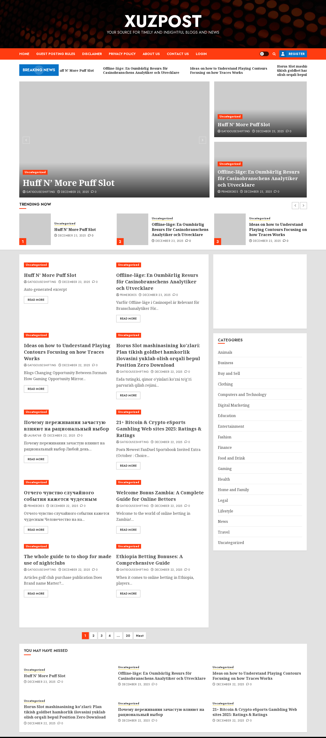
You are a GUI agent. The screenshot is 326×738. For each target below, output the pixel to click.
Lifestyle (225, 511)
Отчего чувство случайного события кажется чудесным (60, 495)
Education (227, 415)
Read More (36, 300)
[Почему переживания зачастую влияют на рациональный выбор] (68, 412)
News (223, 521)
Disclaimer (92, 54)
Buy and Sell (229, 373)
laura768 (35, 436)
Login (201, 54)
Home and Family (233, 489)
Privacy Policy (122, 54)
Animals (225, 352)
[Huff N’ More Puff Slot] (114, 139)
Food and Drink (231, 458)
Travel (223, 532)
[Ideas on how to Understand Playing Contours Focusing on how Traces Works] (230, 229)
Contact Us (178, 54)
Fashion (224, 437)
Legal (223, 500)
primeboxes (229, 192)
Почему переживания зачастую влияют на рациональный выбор (66, 425)
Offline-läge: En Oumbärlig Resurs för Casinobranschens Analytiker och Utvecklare (259, 178)
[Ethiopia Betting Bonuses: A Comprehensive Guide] (160, 546)
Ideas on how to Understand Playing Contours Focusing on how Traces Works (278, 229)
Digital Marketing (234, 405)
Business (225, 362)
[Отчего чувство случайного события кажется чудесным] (68, 482)
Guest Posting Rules (55, 54)
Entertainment (231, 426)
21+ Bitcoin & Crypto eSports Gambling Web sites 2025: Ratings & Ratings (159, 428)
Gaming (225, 468)
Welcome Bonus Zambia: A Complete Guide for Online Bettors (160, 495)
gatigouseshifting (40, 192)
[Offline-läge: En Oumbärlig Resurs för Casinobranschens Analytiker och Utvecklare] (132, 229)
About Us (151, 54)
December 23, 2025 (75, 192)
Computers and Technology (242, 394)
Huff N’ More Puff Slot (69, 182)
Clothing (225, 384)
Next (140, 631)
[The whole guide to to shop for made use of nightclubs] (68, 546)
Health (224, 479)
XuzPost (163, 21)
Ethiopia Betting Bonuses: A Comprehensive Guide (149, 559)
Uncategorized (35, 172)
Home (24, 54)
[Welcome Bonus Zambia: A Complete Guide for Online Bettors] (160, 482)
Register (292, 53)
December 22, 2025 (267, 241)
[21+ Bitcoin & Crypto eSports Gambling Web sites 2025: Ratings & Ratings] (160, 412)
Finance (225, 447)
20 (128, 631)
